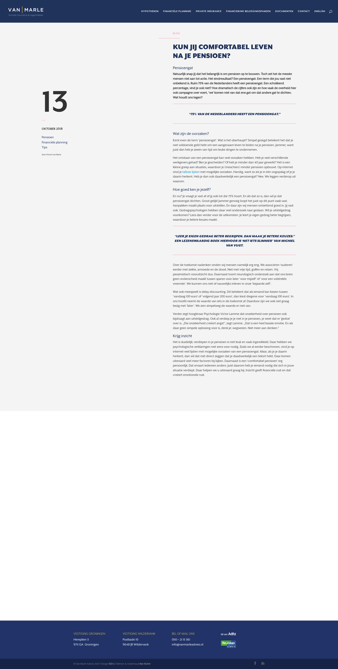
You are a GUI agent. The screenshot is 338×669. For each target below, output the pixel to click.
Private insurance (209, 11)
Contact (304, 11)
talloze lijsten (191, 172)
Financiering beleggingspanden (248, 11)
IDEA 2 (112, 663)
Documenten (284, 11)
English (319, 11)
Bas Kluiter (145, 663)
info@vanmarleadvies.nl (187, 644)
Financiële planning (177, 11)
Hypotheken (150, 11)
